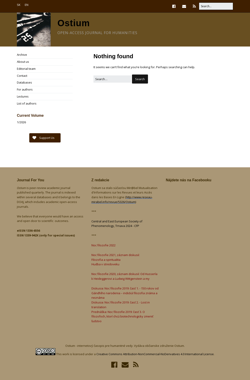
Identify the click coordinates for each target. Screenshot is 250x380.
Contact (22, 76)
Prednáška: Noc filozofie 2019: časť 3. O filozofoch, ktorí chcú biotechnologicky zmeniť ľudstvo (122, 316)
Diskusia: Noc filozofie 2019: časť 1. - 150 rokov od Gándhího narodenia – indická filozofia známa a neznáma (125, 293)
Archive (22, 55)
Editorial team (26, 69)
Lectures (23, 96)
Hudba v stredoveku (105, 264)
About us (23, 62)
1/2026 (21, 122)
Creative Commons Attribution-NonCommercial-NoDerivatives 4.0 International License (155, 354)
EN (26, 5)
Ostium (73, 23)
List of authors (26, 103)
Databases (24, 82)
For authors (25, 89)
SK (18, 5)
